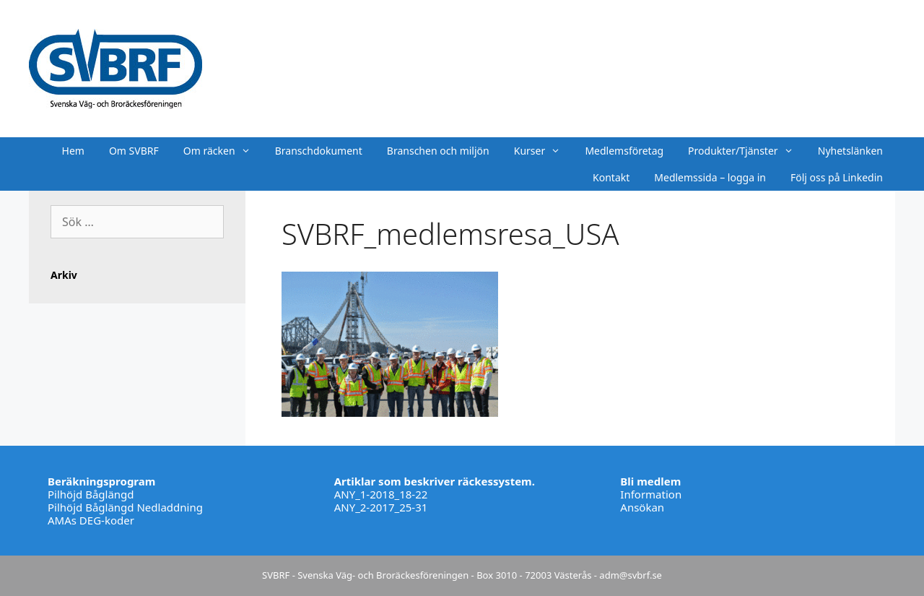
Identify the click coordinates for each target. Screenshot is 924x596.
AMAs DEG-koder (91, 520)
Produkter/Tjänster (747, 150)
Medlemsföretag (624, 150)
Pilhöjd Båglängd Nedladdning (125, 507)
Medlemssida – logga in (710, 177)
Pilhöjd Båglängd (91, 494)
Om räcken (223, 150)
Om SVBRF (134, 150)
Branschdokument (318, 150)
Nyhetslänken (850, 150)
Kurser (543, 150)
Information (650, 494)
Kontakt (611, 177)
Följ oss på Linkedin (836, 177)
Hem (73, 150)
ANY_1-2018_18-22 (381, 494)
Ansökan (642, 507)
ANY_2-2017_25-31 (381, 507)
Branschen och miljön (438, 150)
